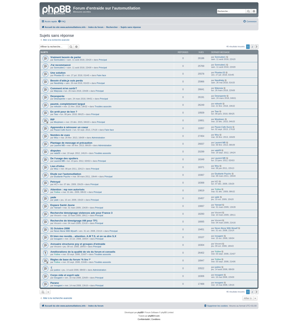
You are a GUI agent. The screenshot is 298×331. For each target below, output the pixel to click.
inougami (58, 239)
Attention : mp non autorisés (67, 189)
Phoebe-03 (59, 75)
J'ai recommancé (60, 65)
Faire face (101, 75)
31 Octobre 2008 (60, 228)
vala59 (57, 153)
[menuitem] (62, 21)
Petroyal (55, 181)
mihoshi (57, 106)
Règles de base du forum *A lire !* (70, 259)
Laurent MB (59, 145)
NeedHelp (58, 83)
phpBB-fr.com (154, 316)
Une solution (58, 72)
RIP (52, 119)
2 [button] (252, 46)
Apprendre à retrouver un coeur (69, 127)
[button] (256, 46)
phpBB (140, 312)
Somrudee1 (59, 60)
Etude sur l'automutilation (65, 174)
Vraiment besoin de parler (65, 57)
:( (51, 267)
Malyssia (58, 91)
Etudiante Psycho (62, 176)
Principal (103, 60)
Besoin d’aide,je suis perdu (66, 80)
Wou (56, 137)
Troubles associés (103, 106)
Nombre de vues (60, 135)
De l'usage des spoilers (64, 158)
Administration (98, 137)
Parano (54, 282)
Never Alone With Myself (65, 231)
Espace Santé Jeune (62, 205)
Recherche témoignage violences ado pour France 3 (81, 212)
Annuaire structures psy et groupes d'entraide (77, 244)
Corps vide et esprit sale (64, 275)
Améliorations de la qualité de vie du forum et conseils (82, 251)
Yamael (57, 207)
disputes (55, 150)
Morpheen (58, 122)
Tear (56, 114)
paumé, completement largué (67, 103)
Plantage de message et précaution (71, 142)
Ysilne (57, 192)
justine (57, 270)
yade (53, 197)
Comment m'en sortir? (63, 88)
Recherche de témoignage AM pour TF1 (73, 220)
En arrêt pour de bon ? (63, 111)
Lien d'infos (57, 166)
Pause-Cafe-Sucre (62, 130)
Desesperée (57, 96)
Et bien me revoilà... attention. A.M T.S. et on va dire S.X (83, 236)
